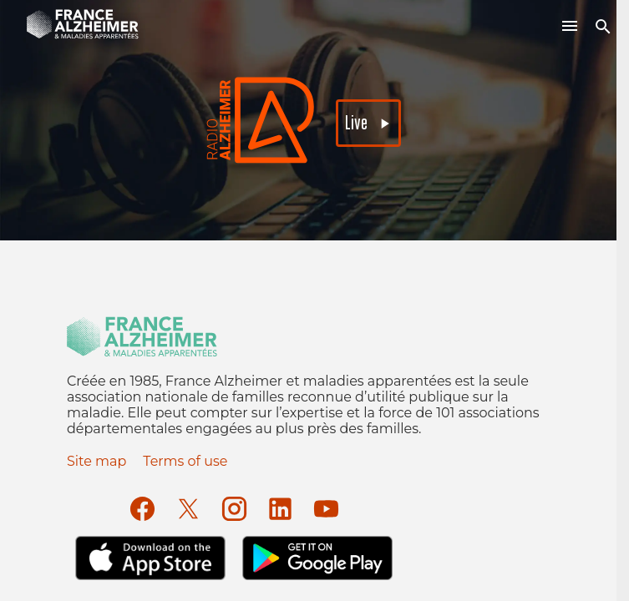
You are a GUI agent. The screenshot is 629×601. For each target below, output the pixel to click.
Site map (96, 461)
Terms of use (185, 461)
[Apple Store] (150, 558)
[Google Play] (317, 558)
